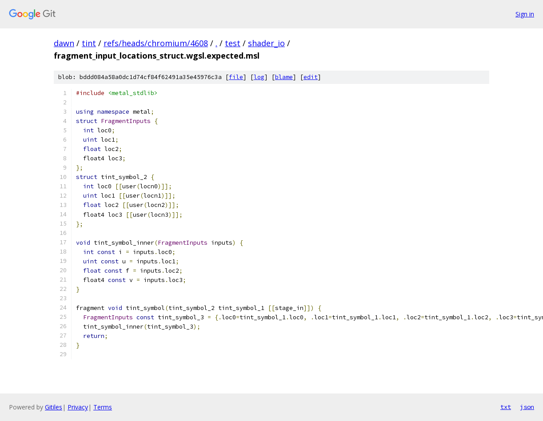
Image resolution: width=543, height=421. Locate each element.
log (259, 77)
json (527, 407)
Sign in (524, 14)
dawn (64, 43)
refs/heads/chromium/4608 (156, 43)
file (236, 77)
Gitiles (53, 407)
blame (284, 77)
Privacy (78, 407)
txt (505, 407)
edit (310, 77)
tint (89, 43)
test (232, 43)
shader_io (266, 43)
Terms (102, 407)
